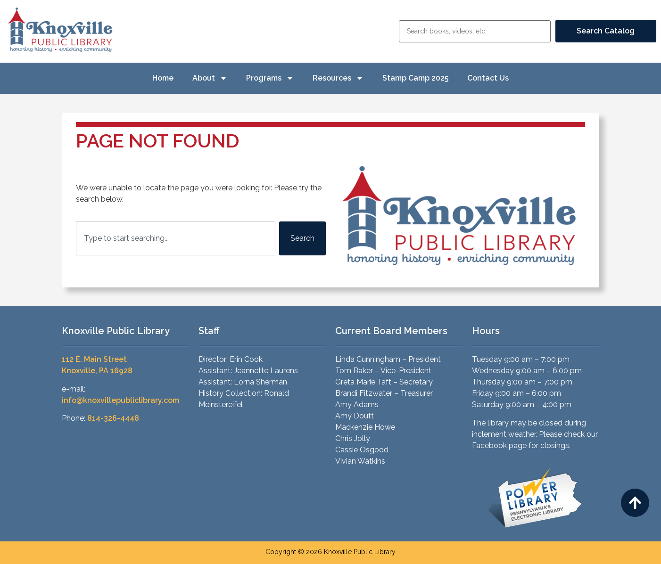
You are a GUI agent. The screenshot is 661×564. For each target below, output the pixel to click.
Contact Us (488, 78)
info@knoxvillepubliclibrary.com (120, 400)
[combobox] (175, 238)
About (209, 78)
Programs (270, 78)
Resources (338, 78)
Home (163, 78)
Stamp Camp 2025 (415, 78)
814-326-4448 (113, 418)
